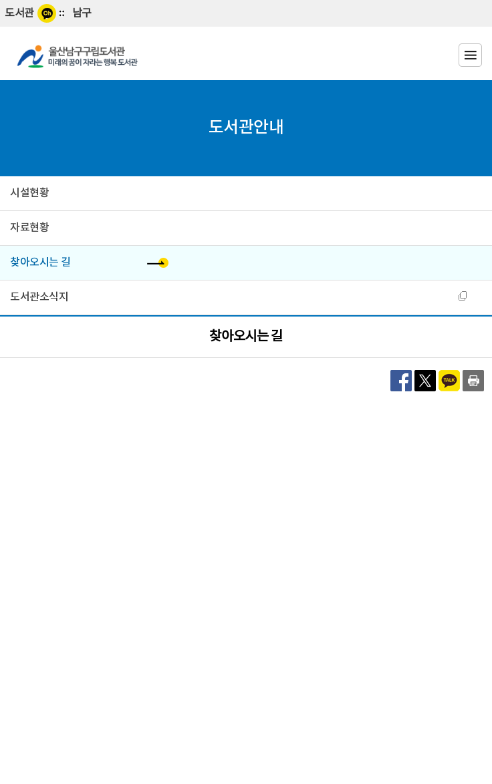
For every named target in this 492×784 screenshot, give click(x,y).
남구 (82, 13)
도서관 (19, 13)
